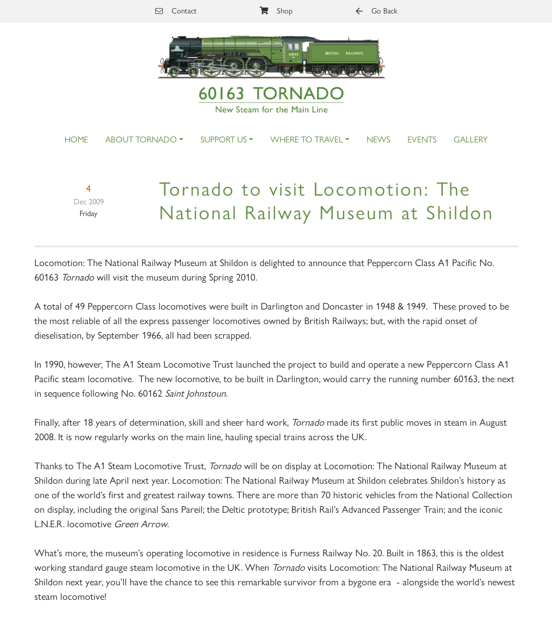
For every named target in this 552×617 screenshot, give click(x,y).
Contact (176, 11)
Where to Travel (306, 139)
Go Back (376, 11)
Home (76, 139)
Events (421, 139)
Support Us (223, 139)
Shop (276, 11)
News (378, 139)
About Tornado (141, 139)
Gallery (471, 139)
